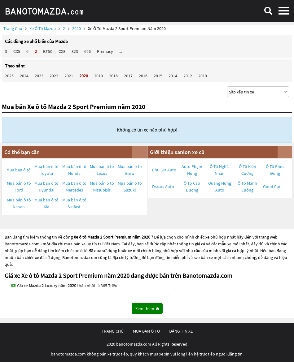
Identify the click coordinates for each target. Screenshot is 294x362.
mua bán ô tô (146, 331)
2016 (143, 76)
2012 (187, 76)
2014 (173, 76)
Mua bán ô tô (19, 170)
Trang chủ (12, 28)
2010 (202, 76)
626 (87, 51)
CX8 (62, 51)
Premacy (105, 51)
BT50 (47, 51)
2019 (98, 76)
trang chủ (113, 331)
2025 (9, 76)
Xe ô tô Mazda (42, 28)
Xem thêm (147, 308)
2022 (54, 76)
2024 (24, 76)
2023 (39, 76)
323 (75, 51)
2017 (128, 76)
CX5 (16, 51)
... (120, 51)
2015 (158, 76)
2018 (113, 76)
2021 (68, 76)
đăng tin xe (181, 331)
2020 (77, 28)
